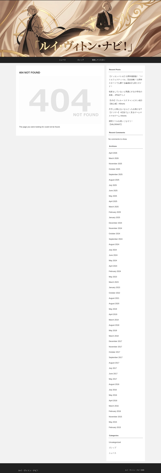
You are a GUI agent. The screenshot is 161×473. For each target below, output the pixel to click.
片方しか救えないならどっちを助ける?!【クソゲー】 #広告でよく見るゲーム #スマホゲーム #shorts (125, 112)
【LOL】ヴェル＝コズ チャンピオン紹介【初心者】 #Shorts (125, 102)
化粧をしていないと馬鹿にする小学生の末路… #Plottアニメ (125, 93)
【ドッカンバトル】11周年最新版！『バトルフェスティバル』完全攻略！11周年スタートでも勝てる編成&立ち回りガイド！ (125, 81)
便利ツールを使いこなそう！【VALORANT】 (121, 122)
